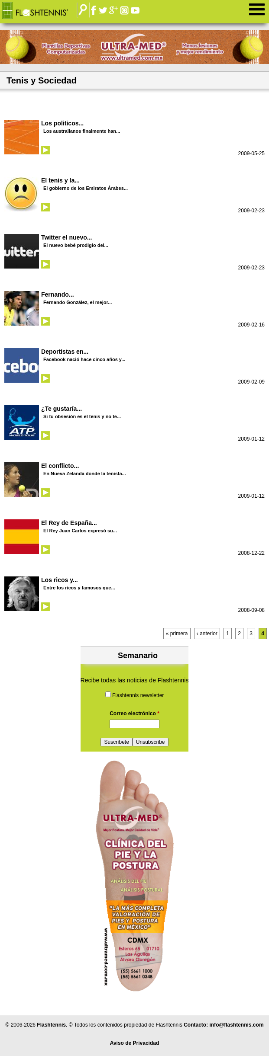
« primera (177, 633)
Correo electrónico (134, 713)
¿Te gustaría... (61, 408)
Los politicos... (62, 123)
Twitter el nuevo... (66, 237)
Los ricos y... (59, 579)
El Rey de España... (69, 522)
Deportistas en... (64, 351)
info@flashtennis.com (237, 1025)
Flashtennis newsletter (138, 695)
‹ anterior (207, 633)
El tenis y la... (60, 180)
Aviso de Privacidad (134, 1043)
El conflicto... (60, 465)
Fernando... (57, 294)
